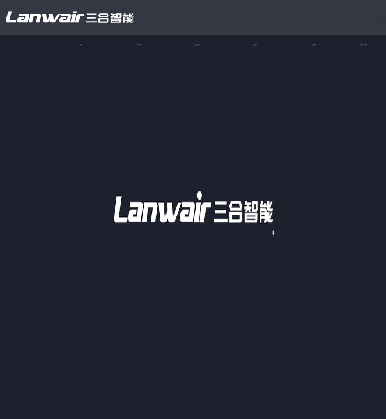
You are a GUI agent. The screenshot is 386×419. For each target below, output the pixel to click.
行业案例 (313, 44)
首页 (81, 44)
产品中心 (255, 44)
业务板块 (197, 44)
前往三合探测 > (364, 44)
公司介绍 (139, 44)
